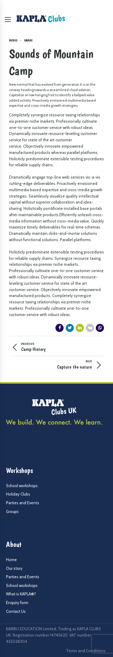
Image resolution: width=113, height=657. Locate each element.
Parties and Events (22, 502)
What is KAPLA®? (21, 593)
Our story (14, 568)
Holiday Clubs (18, 494)
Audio (13, 40)
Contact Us (16, 611)
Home (11, 559)
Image (28, 40)
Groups (12, 511)
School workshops (22, 485)
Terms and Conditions (85, 650)
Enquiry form (17, 602)
